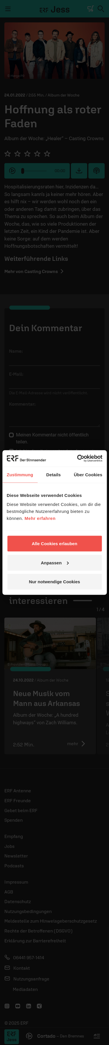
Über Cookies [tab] (88, 474)
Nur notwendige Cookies (54, 581)
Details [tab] (53, 474)
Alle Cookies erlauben (54, 543)
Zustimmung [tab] (20, 474)
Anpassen (55, 562)
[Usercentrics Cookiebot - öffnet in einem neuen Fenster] (77, 458)
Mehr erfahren (40, 518)
